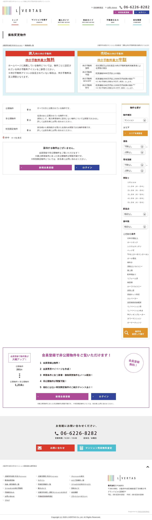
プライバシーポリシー (79, 496)
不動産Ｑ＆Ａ (9, 492)
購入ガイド (42, 488)
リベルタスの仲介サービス (81, 484)
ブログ (7, 500)
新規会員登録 (10, 480)
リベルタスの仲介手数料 (14, 488)
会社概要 (74, 492)
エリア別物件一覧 (77, 480)
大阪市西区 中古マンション (48, 476)
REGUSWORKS (143, 511)
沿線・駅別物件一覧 (12, 484)
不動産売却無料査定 (45, 496)
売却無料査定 (98, 7)
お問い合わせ (112, 7)
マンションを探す (77, 476)
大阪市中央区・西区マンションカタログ (52, 492)
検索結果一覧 (29, 45)
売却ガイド (75, 488)
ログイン (41, 480)
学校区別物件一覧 (44, 484)
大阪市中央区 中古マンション (12, 45)
